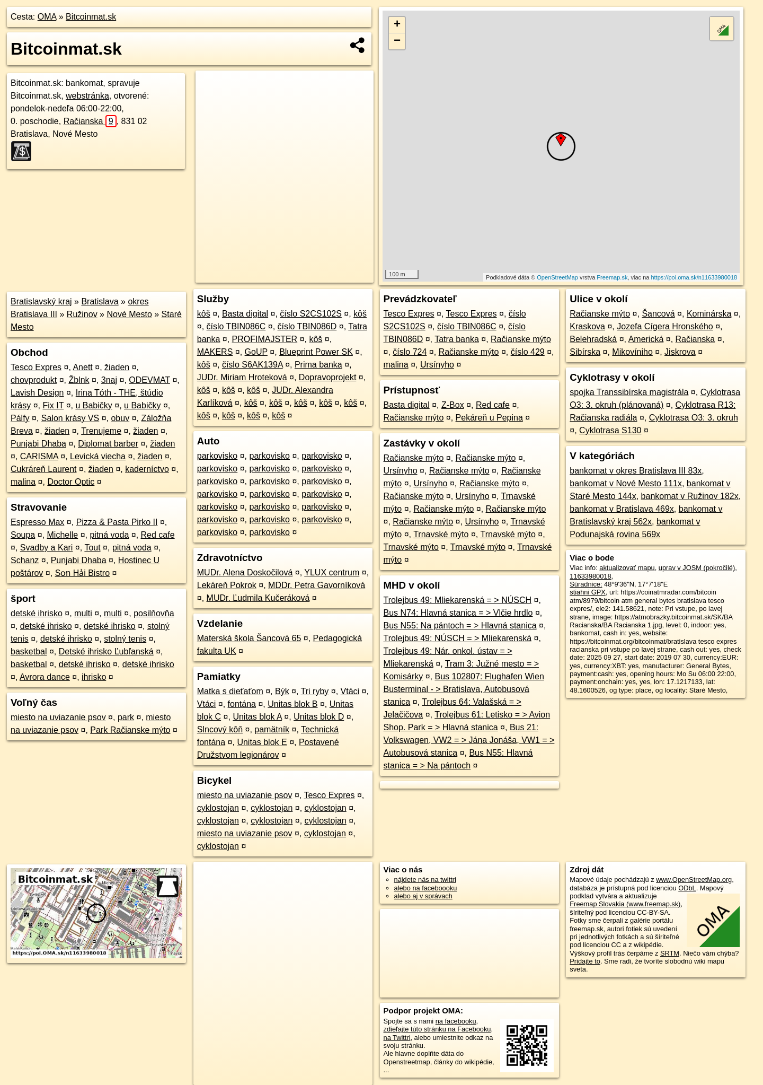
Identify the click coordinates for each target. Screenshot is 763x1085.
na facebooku (456, 1021)
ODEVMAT (149, 379)
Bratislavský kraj (41, 301)
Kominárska (709, 313)
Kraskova (587, 326)
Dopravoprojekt (328, 377)
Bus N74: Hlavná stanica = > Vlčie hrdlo (458, 612)
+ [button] (397, 25)
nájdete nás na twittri (425, 879)
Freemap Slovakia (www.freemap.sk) (625, 904)
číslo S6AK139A (252, 364)
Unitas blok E (262, 742)
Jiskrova (680, 351)
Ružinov (82, 314)
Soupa (23, 534)
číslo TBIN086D (307, 326)
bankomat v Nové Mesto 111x (626, 483)
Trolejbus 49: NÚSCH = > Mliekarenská (458, 638)
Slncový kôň (220, 729)
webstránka (87, 95)
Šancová (658, 313)
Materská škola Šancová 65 (249, 638)
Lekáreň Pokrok (226, 585)
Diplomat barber (108, 443)
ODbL (687, 888)
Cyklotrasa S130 (610, 430)
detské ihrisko (37, 613)
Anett (82, 367)
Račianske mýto (521, 339)
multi (83, 613)
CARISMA (39, 456)
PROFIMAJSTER (265, 339)
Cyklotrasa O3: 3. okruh (693, 417)
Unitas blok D (319, 716)
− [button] (397, 41)
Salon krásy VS (70, 418)
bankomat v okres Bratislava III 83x (636, 470)
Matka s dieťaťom (230, 691)
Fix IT (53, 405)
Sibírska (585, 351)
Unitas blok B (292, 703)
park (126, 717)
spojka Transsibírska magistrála (629, 392)
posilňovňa (154, 613)
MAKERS (215, 351)
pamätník (271, 729)
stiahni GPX (588, 592)
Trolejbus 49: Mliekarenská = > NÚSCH (458, 600)
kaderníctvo (147, 469)
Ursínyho (437, 364)
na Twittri (397, 1038)
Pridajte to (585, 961)
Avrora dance (45, 676)
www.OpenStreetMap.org (694, 879)
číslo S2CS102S (311, 313)
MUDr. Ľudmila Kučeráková (258, 597)
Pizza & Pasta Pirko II (117, 522)
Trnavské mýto (440, 534)
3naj (109, 379)
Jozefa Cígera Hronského (665, 326)
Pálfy (20, 418)
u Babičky (93, 405)
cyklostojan (218, 807)
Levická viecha (98, 456)
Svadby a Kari (46, 547)
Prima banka (318, 364)
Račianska (90, 121)
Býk (282, 691)
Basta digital (245, 313)
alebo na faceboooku (425, 888)
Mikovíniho (632, 351)
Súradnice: (586, 584)
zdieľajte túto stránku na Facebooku (437, 1029)
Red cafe (158, 534)
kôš (203, 313)
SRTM (669, 953)
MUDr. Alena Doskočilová (245, 572)
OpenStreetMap (557, 277)
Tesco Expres (36, 367)
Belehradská (593, 339)
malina (23, 481)
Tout (92, 547)
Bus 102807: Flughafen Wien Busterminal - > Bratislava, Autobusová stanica (464, 689)
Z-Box (452, 404)
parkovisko (217, 455)
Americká (646, 339)
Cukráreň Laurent (44, 469)
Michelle (62, 534)
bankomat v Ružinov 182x (690, 496)
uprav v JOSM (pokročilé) (697, 568)
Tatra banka (456, 339)
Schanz (25, 560)
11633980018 (590, 576)
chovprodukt (34, 379)
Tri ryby (315, 691)
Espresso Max (37, 522)
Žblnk (78, 379)
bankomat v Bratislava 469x (622, 508)
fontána (242, 703)
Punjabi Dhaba (38, 443)
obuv (120, 418)
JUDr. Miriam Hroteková (242, 377)
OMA (47, 16)
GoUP (256, 351)
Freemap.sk (612, 277)
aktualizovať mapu (626, 568)
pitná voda (109, 534)
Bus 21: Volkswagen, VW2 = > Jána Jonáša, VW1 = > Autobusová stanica (469, 740)
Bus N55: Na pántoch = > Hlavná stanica (460, 625)
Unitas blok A (257, 716)
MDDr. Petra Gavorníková (316, 585)
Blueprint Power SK (316, 351)
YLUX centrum (331, 572)
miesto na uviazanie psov (58, 717)
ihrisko (94, 676)
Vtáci (350, 691)
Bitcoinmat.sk (91, 16)
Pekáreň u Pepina (489, 417)
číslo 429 (528, 351)
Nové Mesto (129, 314)
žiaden (116, 367)
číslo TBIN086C (236, 326)
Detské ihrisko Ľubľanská (106, 651)
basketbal (29, 651)
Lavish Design (37, 392)
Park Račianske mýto (130, 729)
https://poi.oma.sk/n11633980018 (694, 277)
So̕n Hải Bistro (82, 573)
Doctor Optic (70, 481)
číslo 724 (410, 351)
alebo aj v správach (423, 896)
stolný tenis (125, 638)
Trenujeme (101, 430)
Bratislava (99, 301)
